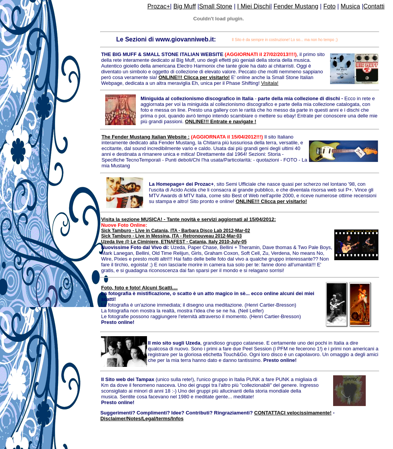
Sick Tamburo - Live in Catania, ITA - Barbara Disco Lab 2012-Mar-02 (175, 230)
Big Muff (184, 6)
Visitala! (269, 83)
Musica (350, 6)
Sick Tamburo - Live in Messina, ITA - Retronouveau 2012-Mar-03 (171, 236)
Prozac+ (158, 6)
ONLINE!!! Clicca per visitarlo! (194, 77)
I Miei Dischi (253, 6)
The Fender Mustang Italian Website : (145, 137)
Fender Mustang (296, 6)
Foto (329, 6)
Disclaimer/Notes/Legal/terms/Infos (141, 418)
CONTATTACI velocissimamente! (293, 413)
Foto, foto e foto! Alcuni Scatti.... (139, 288)
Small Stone (215, 6)
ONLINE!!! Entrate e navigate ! (220, 121)
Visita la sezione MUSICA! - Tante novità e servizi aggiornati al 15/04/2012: (188, 219)
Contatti (374, 6)
